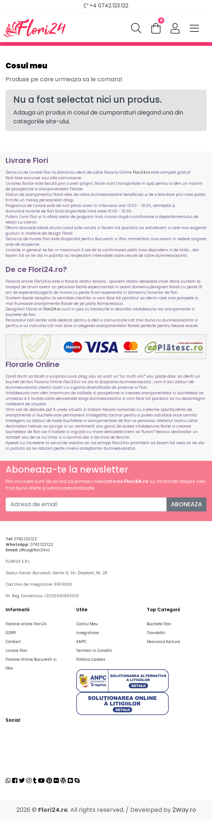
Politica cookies (90, 659)
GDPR (11, 633)
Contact (13, 641)
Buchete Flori (159, 624)
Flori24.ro (141, 172)
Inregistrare (87, 633)
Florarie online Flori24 (26, 624)
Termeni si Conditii (94, 650)
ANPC (81, 641)
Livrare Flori (16, 650)
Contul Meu (87, 624)
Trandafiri (156, 633)
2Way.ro (184, 810)
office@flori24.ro (34, 550)
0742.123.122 (25, 539)
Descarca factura (163, 641)
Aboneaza (186, 504)
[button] (175, 28)
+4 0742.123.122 (109, 5)
